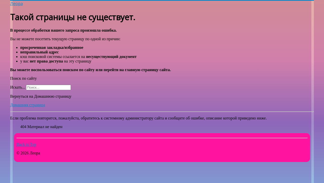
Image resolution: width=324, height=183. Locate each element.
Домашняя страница (27, 105)
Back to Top (26, 144)
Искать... (17, 87)
